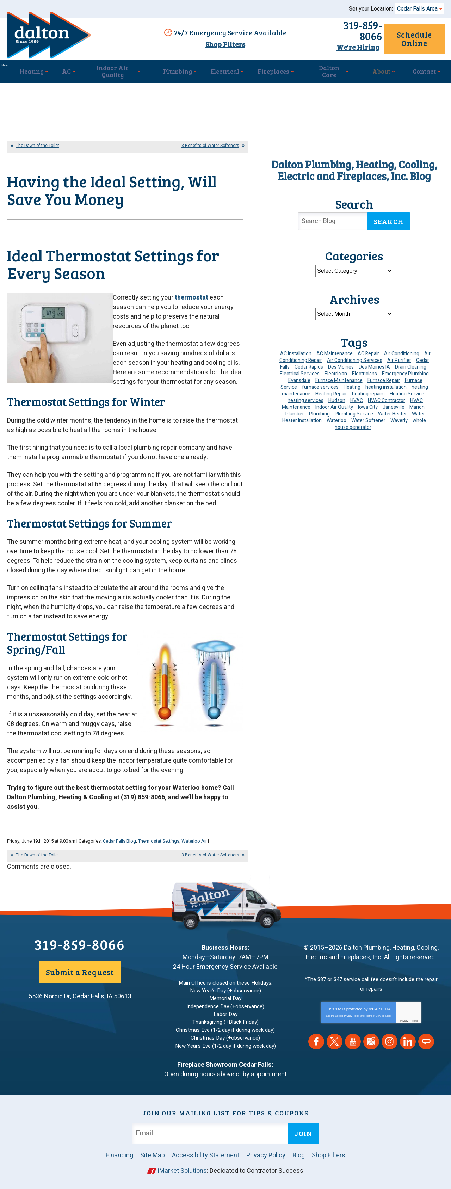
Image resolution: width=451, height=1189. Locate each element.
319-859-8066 (326, 31)
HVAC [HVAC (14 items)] (356, 397)
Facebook (316, 1047)
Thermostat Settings (158, 848)
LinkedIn (408, 1047)
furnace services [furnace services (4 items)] (320, 383)
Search (388, 218)
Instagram (389, 1047)
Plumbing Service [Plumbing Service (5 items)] (354, 410)
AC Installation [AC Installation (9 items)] (295, 350)
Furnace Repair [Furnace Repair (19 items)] (383, 377)
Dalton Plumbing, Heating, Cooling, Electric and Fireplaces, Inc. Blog (354, 166)
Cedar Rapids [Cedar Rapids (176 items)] (309, 363)
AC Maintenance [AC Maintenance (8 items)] (334, 350)
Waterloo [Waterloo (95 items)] (336, 417)
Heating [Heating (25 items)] (352, 383)
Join (303, 1133)
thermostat (191, 320)
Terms (414, 1026)
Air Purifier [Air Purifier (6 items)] (399, 357)
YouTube (353, 1047)
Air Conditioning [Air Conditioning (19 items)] (401, 350)
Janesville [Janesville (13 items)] (393, 403)
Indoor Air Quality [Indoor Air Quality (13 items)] (334, 403)
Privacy (404, 1026)
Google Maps (371, 1047)
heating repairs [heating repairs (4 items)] (368, 390)
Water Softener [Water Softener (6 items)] (368, 417)
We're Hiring (326, 42)
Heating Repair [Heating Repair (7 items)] (331, 390)
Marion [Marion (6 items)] (417, 403)
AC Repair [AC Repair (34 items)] (368, 350)
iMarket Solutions (182, 1170)
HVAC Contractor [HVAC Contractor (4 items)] (386, 397)
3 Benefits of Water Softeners (210, 142)
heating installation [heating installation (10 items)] (386, 383)
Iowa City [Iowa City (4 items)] (368, 403)
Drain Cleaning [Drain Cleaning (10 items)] (410, 363)
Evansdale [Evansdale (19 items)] (299, 377)
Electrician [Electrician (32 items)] (336, 370)
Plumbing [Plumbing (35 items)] (319, 410)
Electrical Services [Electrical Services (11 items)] (300, 370)
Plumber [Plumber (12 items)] (294, 410)
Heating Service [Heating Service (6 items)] (407, 390)
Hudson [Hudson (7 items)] (336, 397)
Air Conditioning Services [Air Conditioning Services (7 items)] (354, 357)
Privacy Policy (352, 1021)
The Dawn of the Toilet (37, 142)
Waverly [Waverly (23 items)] (399, 417)
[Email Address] (211, 1133)
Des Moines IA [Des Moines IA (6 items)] (374, 363)
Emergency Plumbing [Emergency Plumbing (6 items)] (405, 370)
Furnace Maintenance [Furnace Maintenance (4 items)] (339, 377)
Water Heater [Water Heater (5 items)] (392, 410)
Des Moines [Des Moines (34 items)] (341, 363)
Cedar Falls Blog (119, 848)
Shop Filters (221, 43)
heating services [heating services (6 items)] (305, 397)
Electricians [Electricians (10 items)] (364, 370)
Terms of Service (375, 1021)
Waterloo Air (194, 848)
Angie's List (426, 1047)
